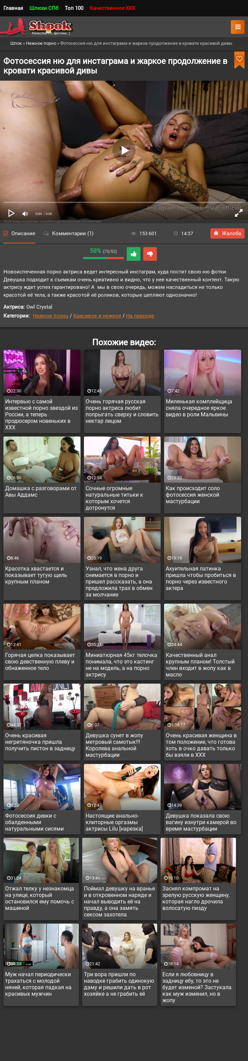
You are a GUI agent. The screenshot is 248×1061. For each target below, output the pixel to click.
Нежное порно (51, 316)
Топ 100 (74, 8)
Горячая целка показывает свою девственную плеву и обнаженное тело (40, 661)
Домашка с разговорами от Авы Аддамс (41, 491)
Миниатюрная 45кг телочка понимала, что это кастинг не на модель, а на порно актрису (121, 665)
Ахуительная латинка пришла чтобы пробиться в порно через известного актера (201, 578)
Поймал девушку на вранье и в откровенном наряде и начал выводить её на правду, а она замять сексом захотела (119, 901)
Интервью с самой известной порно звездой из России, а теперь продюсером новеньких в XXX (41, 414)
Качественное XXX (112, 8)
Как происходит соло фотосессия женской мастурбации (193, 495)
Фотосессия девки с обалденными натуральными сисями (34, 822)
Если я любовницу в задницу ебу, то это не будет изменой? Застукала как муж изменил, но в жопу (197, 987)
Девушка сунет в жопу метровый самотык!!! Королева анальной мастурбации (114, 745)
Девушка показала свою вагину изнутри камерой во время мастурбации (201, 822)
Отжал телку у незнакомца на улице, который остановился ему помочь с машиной (39, 898)
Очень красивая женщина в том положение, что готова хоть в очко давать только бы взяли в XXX (201, 745)
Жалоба (227, 233)
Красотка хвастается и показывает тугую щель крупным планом (36, 575)
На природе (140, 316)
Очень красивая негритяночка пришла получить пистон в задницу (40, 742)
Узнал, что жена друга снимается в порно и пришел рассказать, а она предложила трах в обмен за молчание (119, 581)
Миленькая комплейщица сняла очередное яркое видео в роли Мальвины (199, 408)
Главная (13, 8)
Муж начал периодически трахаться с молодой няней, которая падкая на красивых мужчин (38, 984)
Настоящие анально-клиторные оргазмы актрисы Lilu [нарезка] (114, 822)
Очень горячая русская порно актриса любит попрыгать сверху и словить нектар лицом (122, 411)
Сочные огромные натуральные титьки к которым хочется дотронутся (114, 498)
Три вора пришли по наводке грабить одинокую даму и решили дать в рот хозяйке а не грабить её (119, 984)
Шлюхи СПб (43, 8)
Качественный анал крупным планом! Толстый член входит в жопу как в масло (200, 665)
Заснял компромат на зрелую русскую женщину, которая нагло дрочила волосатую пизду (196, 898)
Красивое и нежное (97, 316)
